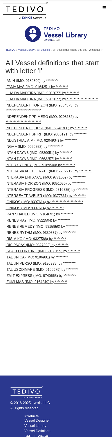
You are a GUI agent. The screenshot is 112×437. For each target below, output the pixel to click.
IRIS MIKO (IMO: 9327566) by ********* (36, 239)
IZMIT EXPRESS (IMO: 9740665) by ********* (41, 276)
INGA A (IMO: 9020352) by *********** (34, 146)
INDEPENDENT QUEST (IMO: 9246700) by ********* (46, 128)
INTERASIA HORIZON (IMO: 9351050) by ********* (45, 183)
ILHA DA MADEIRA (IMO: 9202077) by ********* (42, 93)
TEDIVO (11, 49)
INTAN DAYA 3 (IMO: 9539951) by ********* (39, 153)
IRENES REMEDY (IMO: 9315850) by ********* (42, 226)
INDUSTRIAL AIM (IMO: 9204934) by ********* (41, 140)
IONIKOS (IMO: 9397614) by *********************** (44, 202)
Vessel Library (26, 49)
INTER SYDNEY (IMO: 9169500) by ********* (40, 165)
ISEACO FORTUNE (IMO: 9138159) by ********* (43, 251)
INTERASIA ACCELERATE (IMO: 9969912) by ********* (49, 171)
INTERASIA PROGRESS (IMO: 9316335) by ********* (47, 189)
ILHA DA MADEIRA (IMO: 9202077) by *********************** (52, 99)
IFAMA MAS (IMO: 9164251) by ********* (37, 87)
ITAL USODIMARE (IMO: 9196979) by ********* (42, 269)
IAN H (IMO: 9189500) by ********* (32, 81)
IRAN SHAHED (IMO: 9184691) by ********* (39, 214)
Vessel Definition (37, 431)
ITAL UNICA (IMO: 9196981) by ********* (37, 257)
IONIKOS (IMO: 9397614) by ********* (35, 208)
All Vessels (43, 49)
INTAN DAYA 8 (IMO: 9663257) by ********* (39, 159)
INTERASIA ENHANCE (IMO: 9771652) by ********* (46, 177)
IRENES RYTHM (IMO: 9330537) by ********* (41, 233)
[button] (104, 7)
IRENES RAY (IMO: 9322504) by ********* (38, 220)
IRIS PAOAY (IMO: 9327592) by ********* (37, 245)
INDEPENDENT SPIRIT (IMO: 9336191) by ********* (46, 134)
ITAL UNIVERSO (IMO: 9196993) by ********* (41, 263)
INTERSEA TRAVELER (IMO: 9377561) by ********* (46, 196)
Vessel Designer (37, 420)
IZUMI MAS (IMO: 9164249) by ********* (36, 282)
